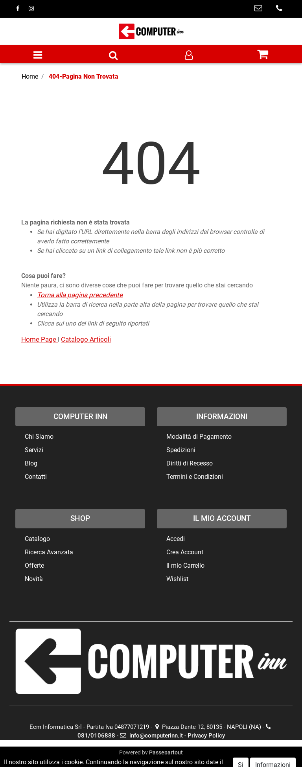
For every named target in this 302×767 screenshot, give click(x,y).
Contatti (36, 476)
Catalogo (37, 539)
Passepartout (166, 752)
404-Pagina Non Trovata (83, 76)
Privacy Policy (206, 735)
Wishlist (177, 579)
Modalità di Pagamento (199, 436)
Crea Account (184, 552)
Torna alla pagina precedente (80, 295)
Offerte (34, 565)
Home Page (39, 339)
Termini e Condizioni (194, 476)
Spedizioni (180, 450)
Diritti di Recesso (189, 463)
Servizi (34, 450)
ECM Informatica (166, 761)
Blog (31, 463)
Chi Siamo (39, 436)
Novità (34, 579)
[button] (113, 55)
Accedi (175, 539)
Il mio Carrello (185, 565)
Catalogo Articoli (86, 339)
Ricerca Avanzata (49, 552)
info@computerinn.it (151, 735)
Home (30, 76)
